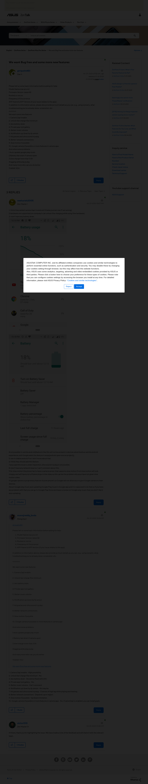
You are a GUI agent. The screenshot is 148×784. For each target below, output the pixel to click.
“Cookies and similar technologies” (81, 400)
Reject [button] (68, 406)
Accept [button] (79, 406)
